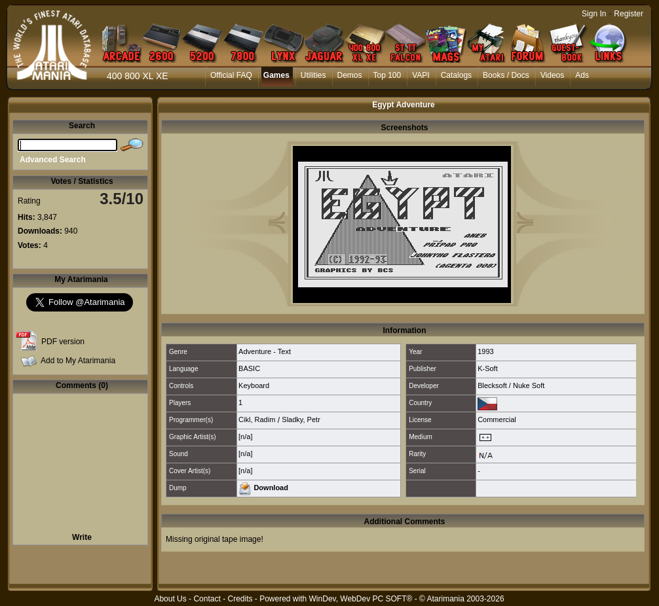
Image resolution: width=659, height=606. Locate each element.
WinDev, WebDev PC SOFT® (361, 598)
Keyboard (253, 385)
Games (276, 75)
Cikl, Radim (256, 419)
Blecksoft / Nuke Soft (511, 385)
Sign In (594, 13)
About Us (170, 598)
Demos (349, 75)
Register (628, 13)
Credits (239, 598)
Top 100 (387, 75)
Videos (552, 75)
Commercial (497, 419)
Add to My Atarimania (78, 360)
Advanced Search (53, 159)
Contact (206, 598)
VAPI (420, 75)
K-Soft (488, 368)
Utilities (313, 75)
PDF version (63, 341)
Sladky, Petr (301, 419)
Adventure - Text (264, 351)
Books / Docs (506, 75)
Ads (582, 75)
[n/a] (245, 436)
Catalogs (456, 75)
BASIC (249, 368)
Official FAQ (231, 75)
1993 (485, 351)
